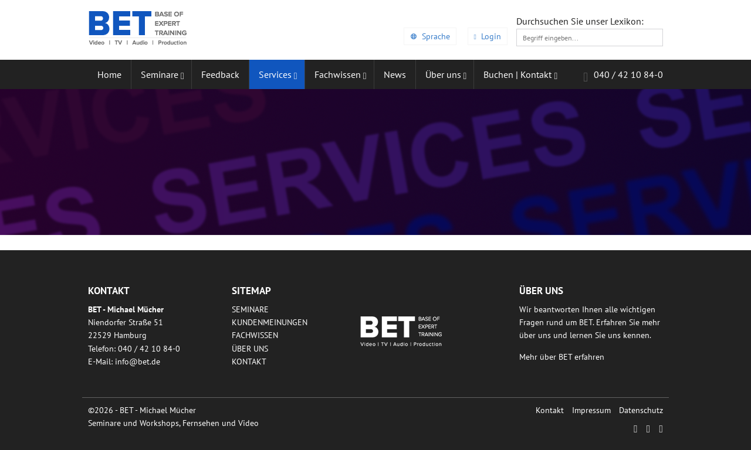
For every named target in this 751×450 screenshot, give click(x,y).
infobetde (137, 361)
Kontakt (249, 361)
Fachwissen (255, 335)
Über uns (250, 348)
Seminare (250, 309)
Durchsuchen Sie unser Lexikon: (580, 21)
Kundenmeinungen (269, 322)
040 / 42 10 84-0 (623, 76)
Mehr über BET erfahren (561, 357)
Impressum (591, 410)
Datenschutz (641, 410)
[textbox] (589, 37)
